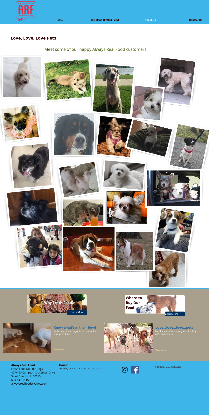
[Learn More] (77, 312)
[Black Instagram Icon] (125, 370)
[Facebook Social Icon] (135, 370)
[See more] (163, 350)
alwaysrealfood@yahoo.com (29, 383)
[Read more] (63, 349)
